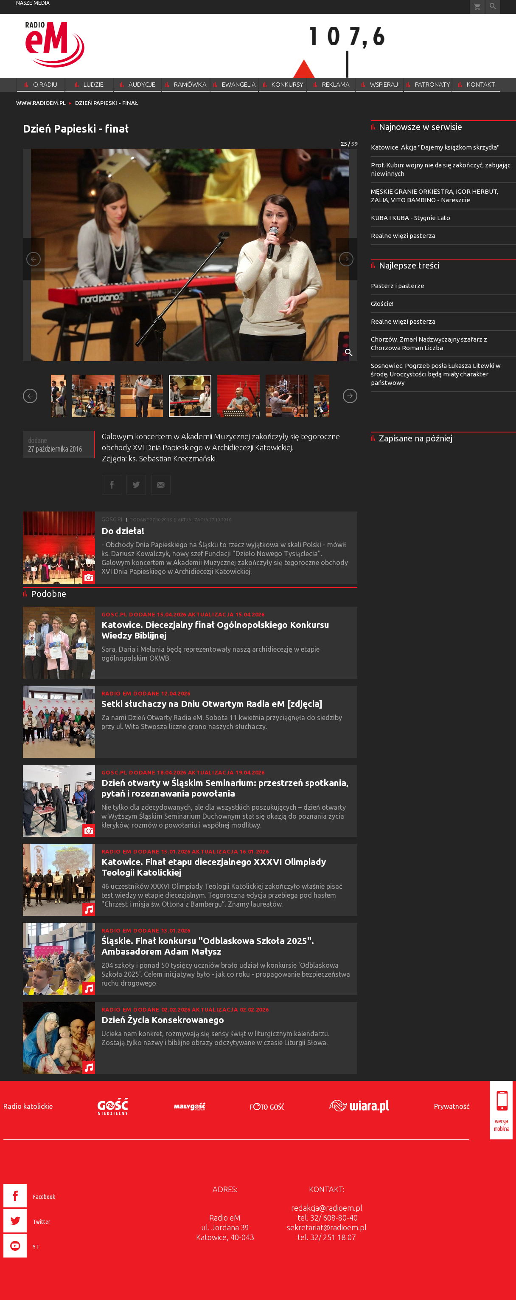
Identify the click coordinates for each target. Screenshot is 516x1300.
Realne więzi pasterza (403, 235)
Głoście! (382, 303)
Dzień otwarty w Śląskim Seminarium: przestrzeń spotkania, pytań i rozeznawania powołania (224, 787)
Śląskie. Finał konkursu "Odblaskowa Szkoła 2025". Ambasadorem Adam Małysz (207, 945)
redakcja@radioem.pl (326, 1208)
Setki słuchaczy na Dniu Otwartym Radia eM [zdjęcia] (211, 703)
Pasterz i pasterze (397, 285)
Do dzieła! (122, 531)
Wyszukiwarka (492, 7)
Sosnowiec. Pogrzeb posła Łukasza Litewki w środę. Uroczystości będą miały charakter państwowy (436, 374)
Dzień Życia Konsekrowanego (162, 1020)
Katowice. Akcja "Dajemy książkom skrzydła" (435, 147)
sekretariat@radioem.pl (327, 1227)
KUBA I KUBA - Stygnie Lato (410, 217)
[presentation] (47, 1259)
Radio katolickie (28, 1106)
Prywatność (451, 1106)
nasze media (33, 3)
